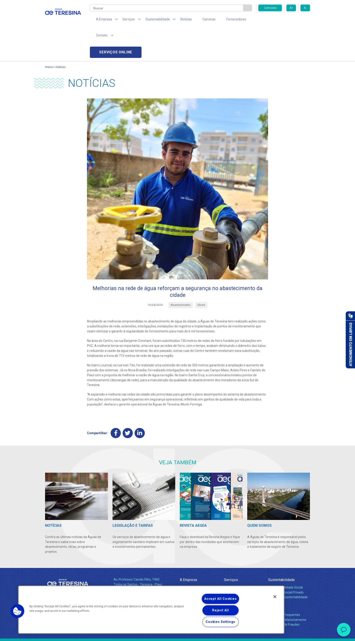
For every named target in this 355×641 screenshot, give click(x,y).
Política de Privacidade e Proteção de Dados (177, 634)
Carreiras (195, 20)
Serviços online (284, 20)
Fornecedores (219, 20)
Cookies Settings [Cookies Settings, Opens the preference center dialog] (220, 622)
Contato (274, 576)
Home (49, 35)
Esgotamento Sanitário (240, 560)
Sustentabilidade (281, 548)
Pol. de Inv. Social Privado (286, 560)
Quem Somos (189, 556)
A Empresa (188, 548)
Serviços (231, 548)
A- (305, 8)
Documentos (233, 575)
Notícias (175, 20)
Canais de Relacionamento (287, 588)
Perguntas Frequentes (284, 583)
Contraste (270, 8)
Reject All (220, 610)
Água (228, 556)
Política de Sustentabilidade (288, 565)
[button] (17, 611)
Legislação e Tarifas (238, 565)
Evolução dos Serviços (240, 570)
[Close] (275, 597)
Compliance (188, 560)
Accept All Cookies (220, 599)
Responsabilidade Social (285, 556)
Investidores (188, 565)
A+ (291, 8)
